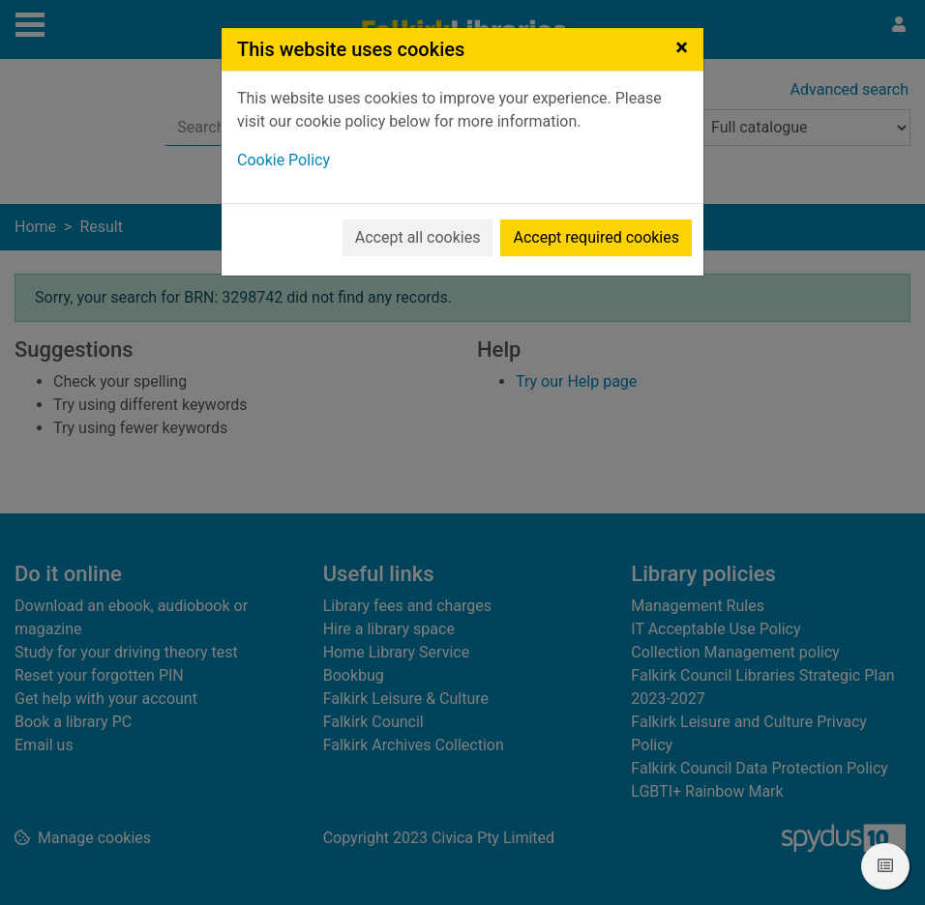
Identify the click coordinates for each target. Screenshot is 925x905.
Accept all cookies (418, 237)
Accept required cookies (596, 237)
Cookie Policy (283, 160)
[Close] (681, 47)
